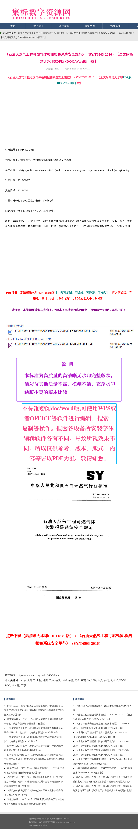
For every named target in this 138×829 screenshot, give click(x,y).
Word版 (16, 685)
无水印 (114, 680)
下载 (23, 685)
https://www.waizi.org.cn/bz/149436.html (39, 675)
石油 (23, 680)
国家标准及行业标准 (53, 33)
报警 (64, 680)
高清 (106, 680)
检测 (57, 680)
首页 (12, 26)
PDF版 (123, 680)
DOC (8, 685)
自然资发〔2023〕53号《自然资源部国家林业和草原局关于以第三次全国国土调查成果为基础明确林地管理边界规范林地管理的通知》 (34, 759)
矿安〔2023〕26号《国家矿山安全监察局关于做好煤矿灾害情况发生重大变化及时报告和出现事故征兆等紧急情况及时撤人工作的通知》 (34, 710)
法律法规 (64, 26)
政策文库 (90, 26)
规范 (83, 680)
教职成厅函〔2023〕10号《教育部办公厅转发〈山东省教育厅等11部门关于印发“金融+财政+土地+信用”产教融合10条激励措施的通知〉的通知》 (33, 781)
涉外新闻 (115, 26)
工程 (38, 680)
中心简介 (38, 26)
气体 (51, 680)
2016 (93, 680)
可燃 (45, 680)
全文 (100, 680)
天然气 (31, 680)
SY (88, 680)
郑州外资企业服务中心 (29, 33)
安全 (77, 680)
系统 (70, 680)
